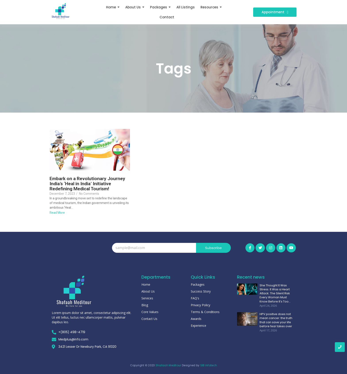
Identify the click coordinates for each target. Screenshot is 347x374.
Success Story (201, 291)
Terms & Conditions (205, 312)
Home (145, 284)
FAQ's (195, 298)
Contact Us (149, 319)
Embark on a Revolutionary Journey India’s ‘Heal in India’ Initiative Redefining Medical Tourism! (87, 183)
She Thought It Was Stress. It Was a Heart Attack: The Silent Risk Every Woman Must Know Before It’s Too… (275, 293)
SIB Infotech (208, 365)
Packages (197, 284)
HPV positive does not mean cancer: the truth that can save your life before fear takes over (276, 320)
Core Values (149, 312)
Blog (144, 305)
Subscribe (213, 248)
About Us (148, 291)
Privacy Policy (200, 305)
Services (147, 298)
